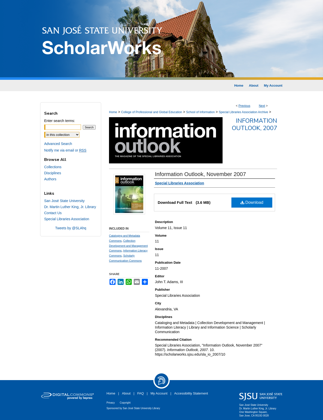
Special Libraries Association (66, 219)
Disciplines (52, 173)
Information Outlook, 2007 (254, 124)
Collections (52, 167)
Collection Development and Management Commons (128, 245)
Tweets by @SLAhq (70, 228)
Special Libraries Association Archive (243, 112)
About (126, 393)
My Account (159, 393)
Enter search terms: (59, 121)
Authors (50, 179)
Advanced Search (58, 144)
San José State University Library (141, 408)
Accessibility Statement (191, 393)
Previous (244, 106)
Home (113, 112)
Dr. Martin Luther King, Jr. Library (70, 207)
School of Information (200, 112)
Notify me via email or (65, 150)
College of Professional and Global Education (151, 112)
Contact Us (53, 213)
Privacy (110, 402)
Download (251, 202)
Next (262, 106)
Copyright (125, 402)
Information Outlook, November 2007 (200, 174)
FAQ (140, 393)
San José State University (64, 201)
